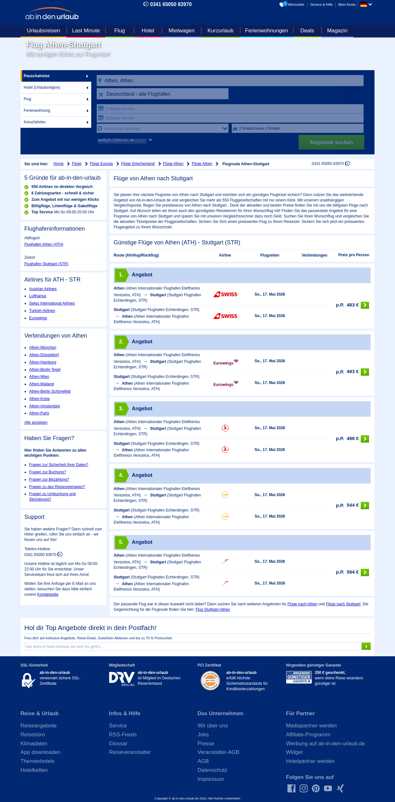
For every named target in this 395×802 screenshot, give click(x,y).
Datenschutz (212, 770)
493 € (352, 372)
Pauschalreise (37, 76)
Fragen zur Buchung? (47, 472)
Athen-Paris (39, 413)
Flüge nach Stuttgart (343, 604)
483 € (352, 305)
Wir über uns (213, 726)
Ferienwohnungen (266, 31)
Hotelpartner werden (310, 761)
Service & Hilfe (321, 4)
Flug (119, 31)
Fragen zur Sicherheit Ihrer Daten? (58, 464)
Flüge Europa (101, 163)
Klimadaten (33, 744)
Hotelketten (34, 770)
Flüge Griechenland (138, 163)
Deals (307, 31)
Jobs (203, 735)
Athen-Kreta (39, 399)
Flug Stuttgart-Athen (213, 609)
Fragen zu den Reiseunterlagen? (57, 487)
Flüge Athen (173, 163)
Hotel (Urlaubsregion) (42, 87)
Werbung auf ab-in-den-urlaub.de (325, 744)
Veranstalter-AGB (218, 752)
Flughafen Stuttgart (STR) (46, 264)
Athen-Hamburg (42, 362)
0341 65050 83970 (171, 4)
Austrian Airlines (43, 289)
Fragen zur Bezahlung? (49, 479)
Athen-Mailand (41, 384)
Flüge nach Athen (302, 604)
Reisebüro (32, 735)
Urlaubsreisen (43, 31)
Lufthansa (37, 296)
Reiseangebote (38, 726)
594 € (352, 572)
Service (118, 726)
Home (58, 163)
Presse (206, 744)
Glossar (118, 744)
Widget (294, 752)
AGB (203, 761)
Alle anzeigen (35, 422)
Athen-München (42, 347)
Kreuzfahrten (35, 122)
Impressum (211, 779)
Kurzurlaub (220, 31)
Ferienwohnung (37, 110)
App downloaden (40, 752)
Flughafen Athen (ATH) (43, 244)
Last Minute (86, 31)
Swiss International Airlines (52, 303)
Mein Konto (347, 4)
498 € (352, 439)
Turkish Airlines (42, 310)
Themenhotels (37, 761)
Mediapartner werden (311, 726)
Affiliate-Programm (308, 735)
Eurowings (38, 318)
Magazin (337, 31)
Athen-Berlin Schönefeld (49, 391)
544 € (352, 505)
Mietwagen (182, 31)
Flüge (77, 163)
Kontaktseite (47, 594)
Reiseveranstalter (130, 752)
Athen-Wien (39, 376)
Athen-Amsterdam (44, 406)
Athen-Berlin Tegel (44, 369)
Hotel (148, 31)
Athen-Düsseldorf (44, 355)
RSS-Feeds (123, 735)
